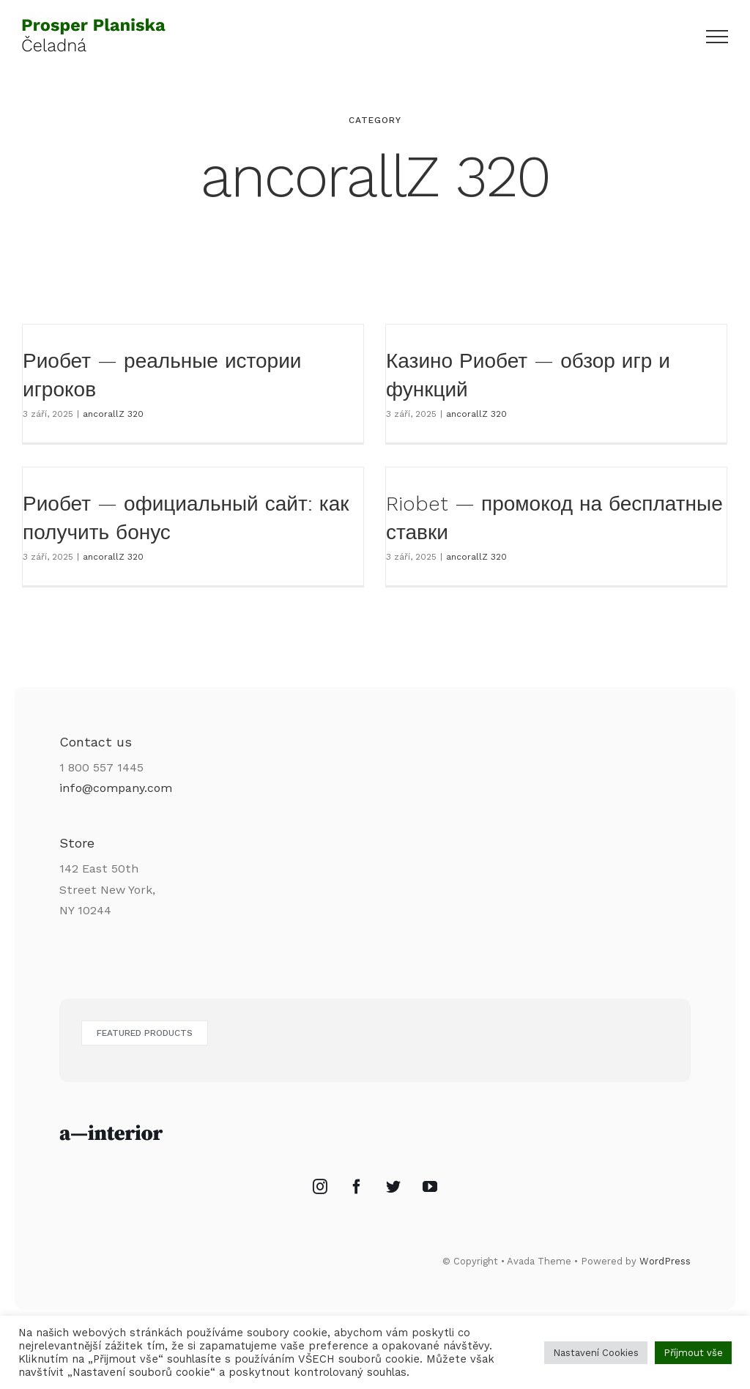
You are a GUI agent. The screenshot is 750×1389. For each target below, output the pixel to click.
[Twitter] (393, 1198)
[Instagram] (320, 1198)
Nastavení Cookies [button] (596, 1352)
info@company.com (115, 800)
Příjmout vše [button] (693, 1352)
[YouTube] (430, 1198)
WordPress (665, 1272)
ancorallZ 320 (113, 414)
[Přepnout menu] (717, 36)
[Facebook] (357, 1198)
